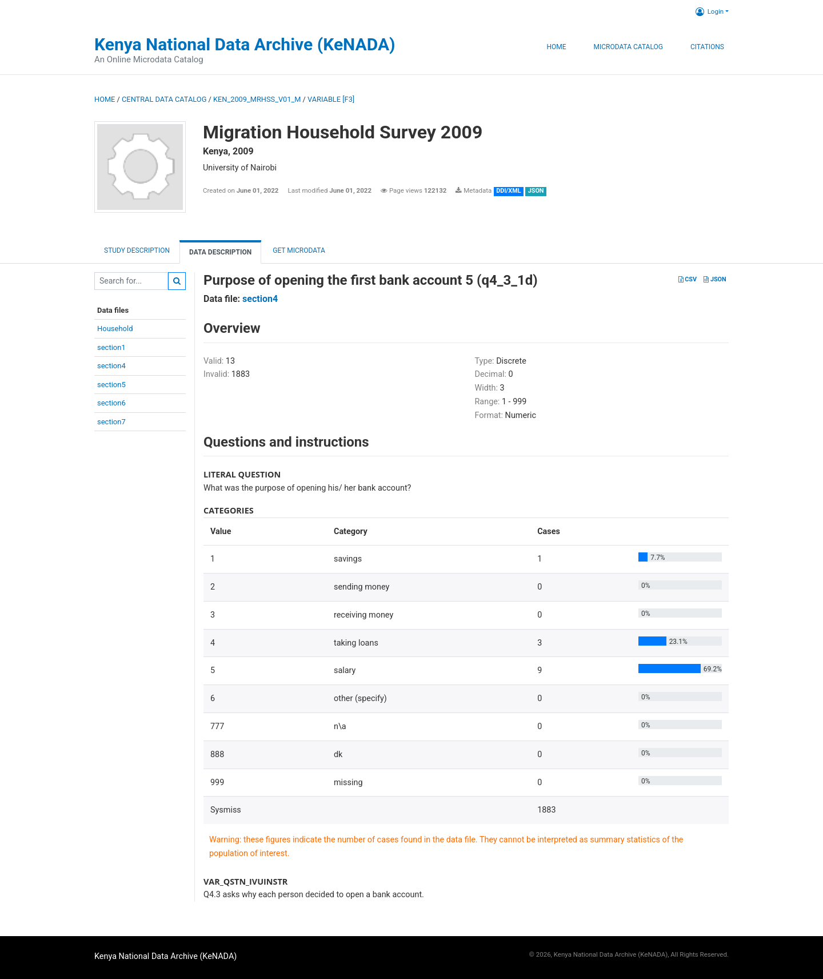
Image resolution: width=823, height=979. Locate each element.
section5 (111, 384)
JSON (715, 279)
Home (556, 47)
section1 (111, 347)
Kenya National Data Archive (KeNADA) (244, 44)
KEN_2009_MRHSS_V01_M (257, 99)
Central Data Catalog (164, 99)
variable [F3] (330, 99)
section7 (111, 421)
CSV (687, 279)
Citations (707, 47)
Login (710, 11)
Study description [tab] (137, 250)
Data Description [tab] (220, 252)
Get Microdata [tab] (298, 250)
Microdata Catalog (628, 47)
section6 (111, 403)
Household (115, 328)
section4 (111, 365)
